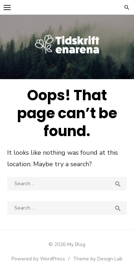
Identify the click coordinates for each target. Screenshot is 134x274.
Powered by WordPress (38, 258)
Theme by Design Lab (98, 258)
